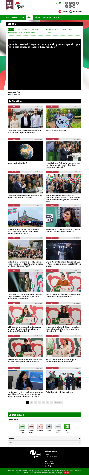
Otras (11, 443)
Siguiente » (58, 402)
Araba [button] (24, 29)
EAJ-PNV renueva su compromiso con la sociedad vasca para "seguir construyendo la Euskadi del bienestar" (25, 360)
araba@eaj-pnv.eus (52, 466)
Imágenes (37, 17)
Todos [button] (11, 29)
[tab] (44, 420)
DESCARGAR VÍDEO (14, 92)
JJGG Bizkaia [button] (46, 33)
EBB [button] (18, 29)
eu (56, 3)
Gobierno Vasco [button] (52, 29)
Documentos (47, 17)
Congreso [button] (34, 29)
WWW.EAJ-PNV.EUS (75, 11)
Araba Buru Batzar (51, 451)
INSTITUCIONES (13, 420)
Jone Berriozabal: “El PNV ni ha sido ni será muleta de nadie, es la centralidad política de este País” (63, 230)
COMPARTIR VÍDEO (14, 95)
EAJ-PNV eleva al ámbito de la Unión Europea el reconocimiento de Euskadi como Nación (61, 360)
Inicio (7, 17)
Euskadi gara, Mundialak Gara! (17, 163)
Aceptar (66, 473)
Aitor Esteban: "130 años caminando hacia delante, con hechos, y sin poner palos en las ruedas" (25, 196)
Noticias (22, 17)
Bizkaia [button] (64, 29)
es (60, 3)
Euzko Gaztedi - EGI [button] (31, 33)
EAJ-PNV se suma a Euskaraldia (56, 130)
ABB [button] (42, 29)
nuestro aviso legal (56, 473)
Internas (12, 439)
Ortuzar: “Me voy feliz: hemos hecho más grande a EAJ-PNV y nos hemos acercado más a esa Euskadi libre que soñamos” (63, 263)
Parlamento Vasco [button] (15, 33)
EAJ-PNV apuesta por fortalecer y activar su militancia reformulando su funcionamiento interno (63, 295)
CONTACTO (62, 11)
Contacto (56, 17)
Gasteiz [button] (72, 29)
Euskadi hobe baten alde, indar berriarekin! (59, 392)
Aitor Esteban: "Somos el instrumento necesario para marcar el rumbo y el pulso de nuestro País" (24, 131)
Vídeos (29, 17)
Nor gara (14, 17)
